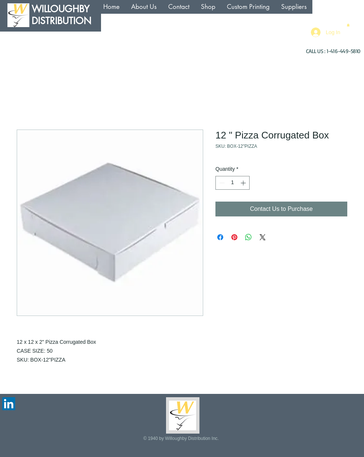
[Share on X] (262, 237)
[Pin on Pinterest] (234, 237)
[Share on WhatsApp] (248, 237)
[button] (348, 24)
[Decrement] (221, 182)
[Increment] (243, 182)
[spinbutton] (232, 182)
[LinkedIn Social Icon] (8, 403)
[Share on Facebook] (220, 237)
